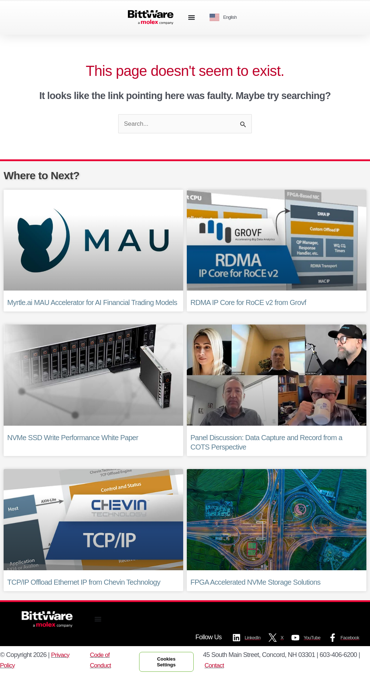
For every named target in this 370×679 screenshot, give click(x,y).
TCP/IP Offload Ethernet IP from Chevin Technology (83, 582)
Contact (218, 666)
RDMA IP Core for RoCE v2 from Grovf (248, 303)
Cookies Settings (168, 663)
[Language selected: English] (226, 17)
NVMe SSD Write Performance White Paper (72, 438)
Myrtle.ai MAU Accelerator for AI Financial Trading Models (92, 303)
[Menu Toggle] (191, 17)
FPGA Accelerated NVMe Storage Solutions (255, 582)
